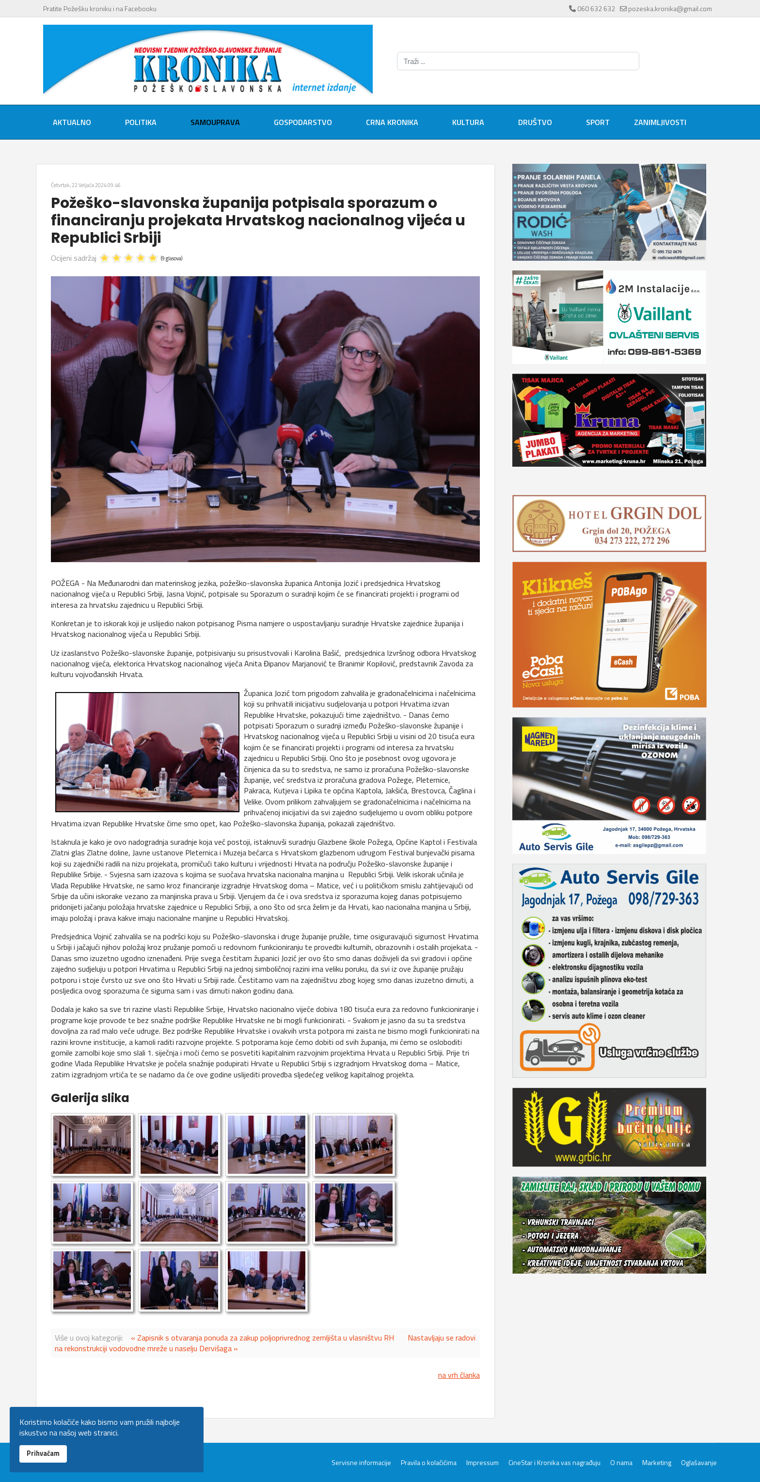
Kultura (468, 122)
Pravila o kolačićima (429, 1462)
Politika (141, 122)
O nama (621, 1462)
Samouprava (215, 122)
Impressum (482, 1462)
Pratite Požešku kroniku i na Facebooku (100, 8)
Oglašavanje (699, 1462)
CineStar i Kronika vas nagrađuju (554, 1462)
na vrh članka (459, 1375)
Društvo (535, 122)
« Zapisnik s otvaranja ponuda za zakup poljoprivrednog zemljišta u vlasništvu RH (262, 1337)
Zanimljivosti (660, 122)
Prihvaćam (43, 1453)
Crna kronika (392, 122)
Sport (598, 122)
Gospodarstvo (303, 122)
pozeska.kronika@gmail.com (670, 8)
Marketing (656, 1462)
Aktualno (72, 122)
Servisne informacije (361, 1462)
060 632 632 (596, 8)
